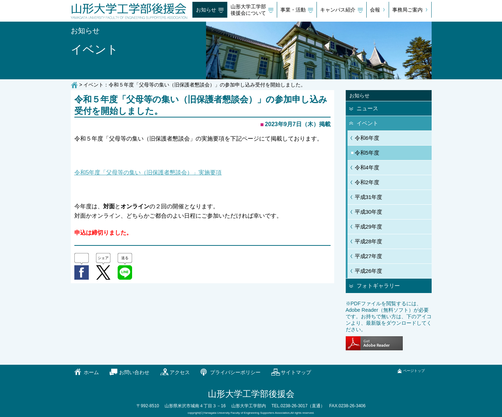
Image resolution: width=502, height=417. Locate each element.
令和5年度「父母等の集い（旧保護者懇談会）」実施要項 (148, 172)
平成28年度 (369, 241)
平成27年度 (369, 256)
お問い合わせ (134, 372)
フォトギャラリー (378, 286)
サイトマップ (296, 372)
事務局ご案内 (407, 10)
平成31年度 (369, 197)
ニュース (367, 108)
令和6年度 (367, 138)
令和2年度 (367, 182)
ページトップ (414, 371)
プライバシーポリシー (235, 372)
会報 (375, 10)
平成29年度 (369, 226)
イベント (367, 123)
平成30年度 (369, 212)
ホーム (91, 372)
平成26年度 (369, 271)
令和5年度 (367, 153)
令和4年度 (367, 167)
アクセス (180, 372)
